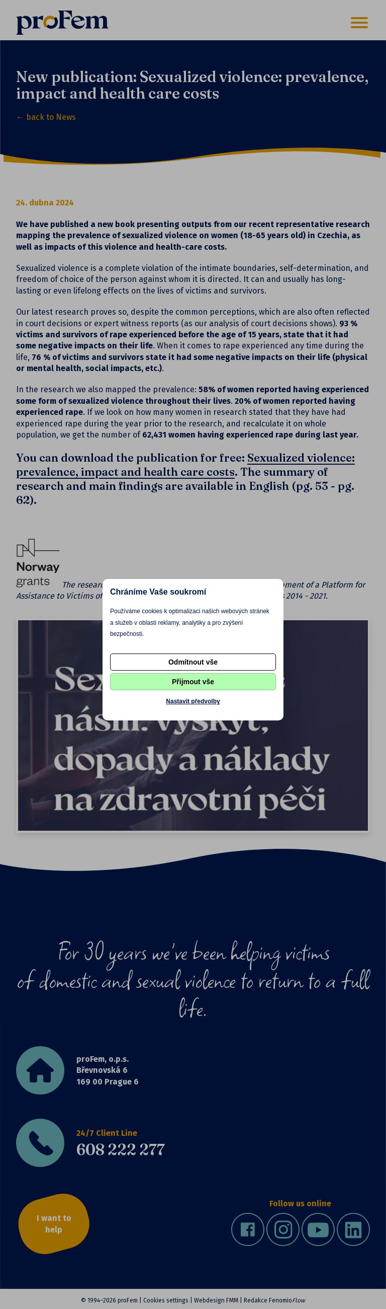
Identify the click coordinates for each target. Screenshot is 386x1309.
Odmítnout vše (193, 662)
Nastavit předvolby (193, 701)
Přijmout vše (193, 682)
